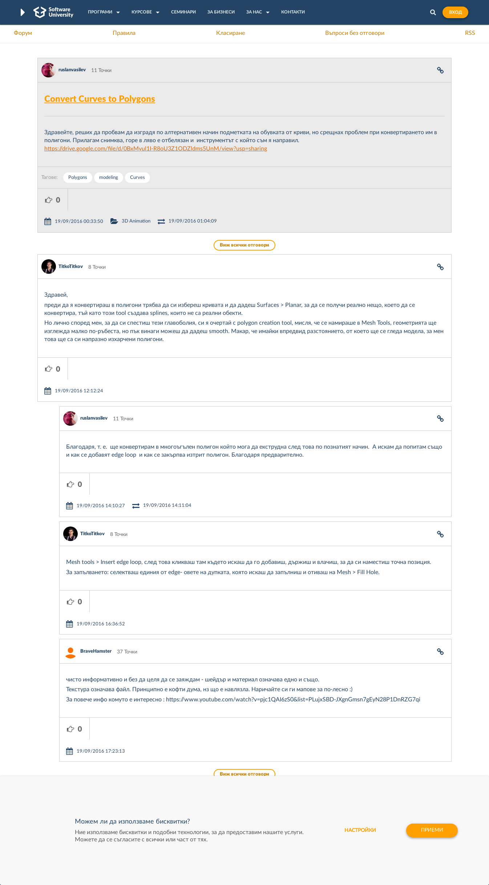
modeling (108, 177)
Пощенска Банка (305, 775)
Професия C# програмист (67, 775)
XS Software (300, 730)
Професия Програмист (64, 763)
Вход (455, 12)
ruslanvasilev (72, 70)
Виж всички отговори (244, 223)
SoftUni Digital (215, 730)
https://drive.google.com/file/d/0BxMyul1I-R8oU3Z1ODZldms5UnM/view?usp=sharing (155, 149)
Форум (23, 33)
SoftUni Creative (217, 741)
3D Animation (166, 199)
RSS (470, 33)
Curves (137, 177)
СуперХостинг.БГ (306, 741)
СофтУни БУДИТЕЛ (222, 763)
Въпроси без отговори (354, 33)
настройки (359, 830)
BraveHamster (96, 564)
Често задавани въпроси (66, 730)
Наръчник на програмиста (68, 752)
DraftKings (298, 763)
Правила (124, 33)
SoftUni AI (210, 752)
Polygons (77, 177)
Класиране (230, 33)
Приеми (432, 830)
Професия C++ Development (145, 747)
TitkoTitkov (70, 245)
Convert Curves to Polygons (99, 99)
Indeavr (294, 752)
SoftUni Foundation (221, 775)
